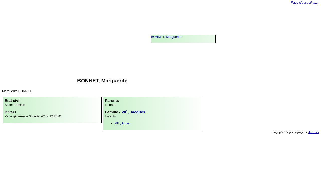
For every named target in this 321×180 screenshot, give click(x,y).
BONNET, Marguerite (166, 37)
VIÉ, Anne (122, 123)
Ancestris (313, 132)
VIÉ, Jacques (133, 112)
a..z (315, 2)
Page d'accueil (301, 2)
